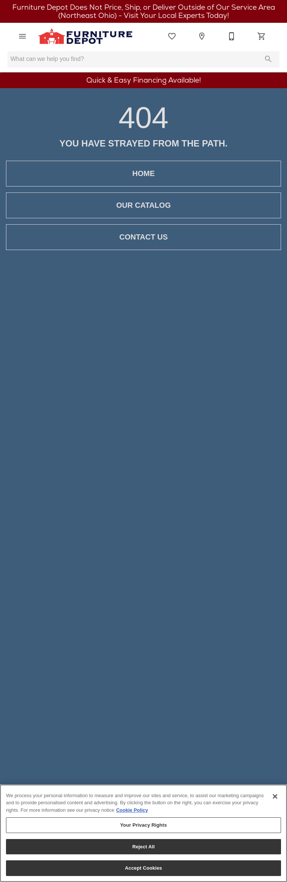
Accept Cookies (143, 868)
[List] (172, 36)
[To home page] (85, 36)
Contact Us (143, 237)
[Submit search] (268, 59)
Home (143, 173)
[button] (22, 36)
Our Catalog (143, 205)
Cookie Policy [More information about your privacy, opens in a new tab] (132, 810)
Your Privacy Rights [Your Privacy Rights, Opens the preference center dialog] (143, 825)
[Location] (202, 36)
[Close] (275, 796)
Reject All (143, 846)
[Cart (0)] (262, 36)
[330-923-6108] (232, 36)
